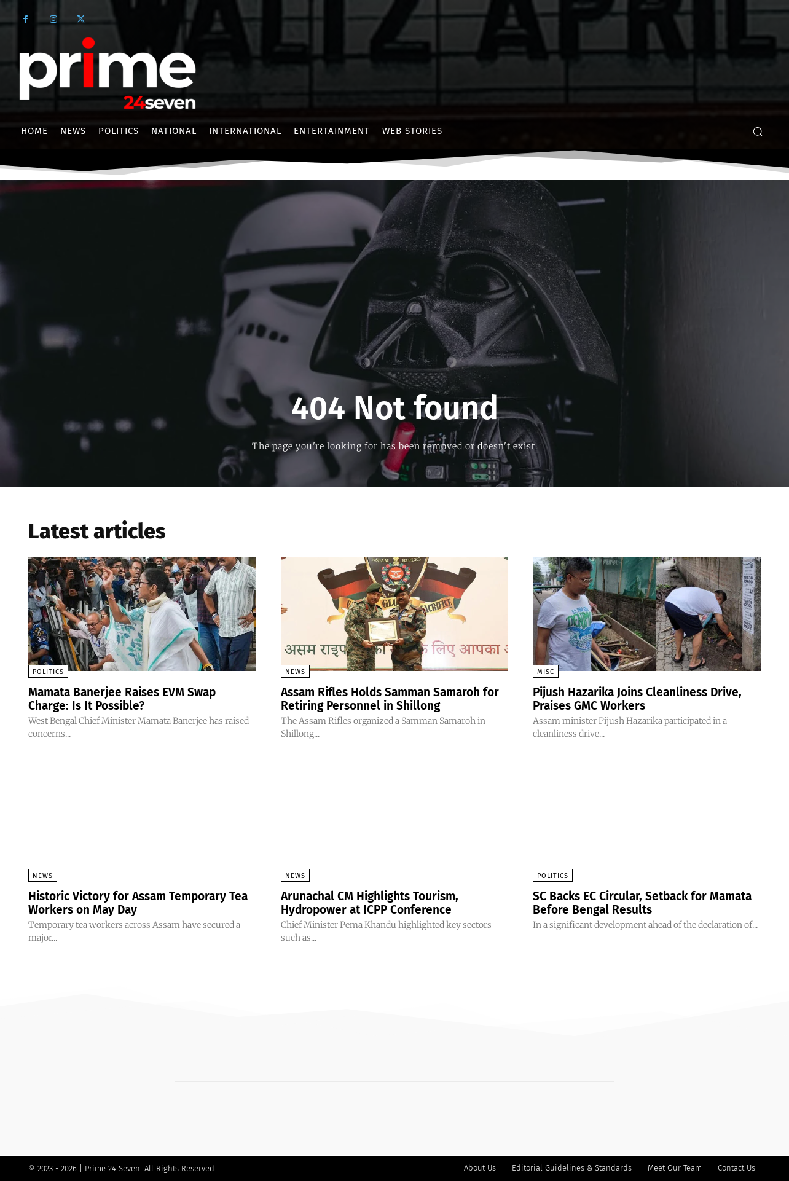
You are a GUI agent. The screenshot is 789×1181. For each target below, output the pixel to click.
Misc (545, 672)
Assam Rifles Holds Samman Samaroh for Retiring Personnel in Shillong (386, 699)
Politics (48, 672)
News (295, 672)
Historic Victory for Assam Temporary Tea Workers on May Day (133, 903)
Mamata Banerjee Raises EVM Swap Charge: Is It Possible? (127, 699)
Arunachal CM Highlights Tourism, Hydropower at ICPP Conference (376, 903)
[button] (757, 131)
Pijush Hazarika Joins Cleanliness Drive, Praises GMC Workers (644, 699)
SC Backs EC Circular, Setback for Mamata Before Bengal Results (624, 903)
